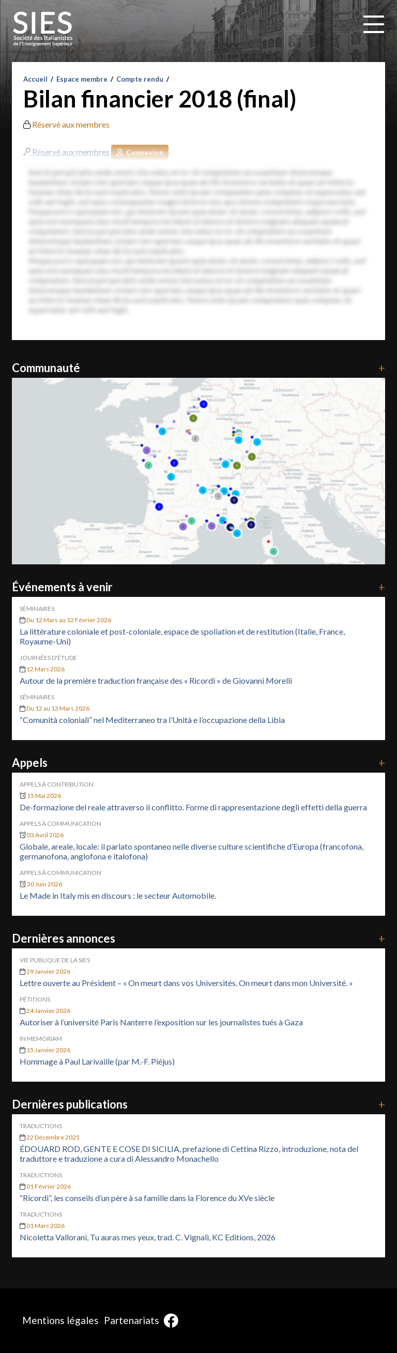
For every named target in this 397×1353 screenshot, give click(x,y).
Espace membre (82, 79)
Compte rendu (139, 79)
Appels (198, 763)
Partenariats (131, 1320)
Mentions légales (60, 1320)
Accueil (35, 79)
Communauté (198, 368)
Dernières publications (198, 1104)
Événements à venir (198, 587)
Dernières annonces (198, 938)
